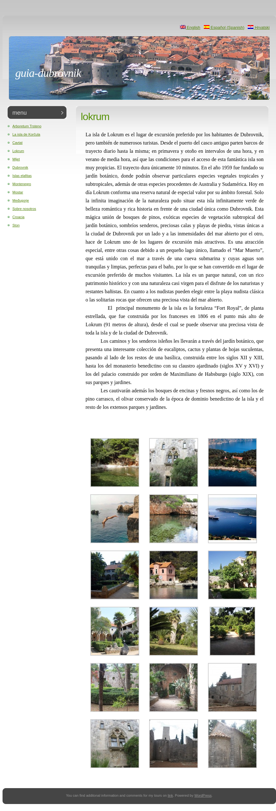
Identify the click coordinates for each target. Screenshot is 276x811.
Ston (16, 225)
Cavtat (17, 143)
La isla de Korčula (26, 134)
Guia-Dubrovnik (48, 73)
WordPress (202, 795)
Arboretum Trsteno (26, 126)
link (170, 795)
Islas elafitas (22, 176)
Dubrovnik (20, 167)
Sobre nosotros (24, 209)
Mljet (16, 159)
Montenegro (21, 184)
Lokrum (18, 151)
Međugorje (20, 200)
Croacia (18, 217)
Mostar (17, 192)
